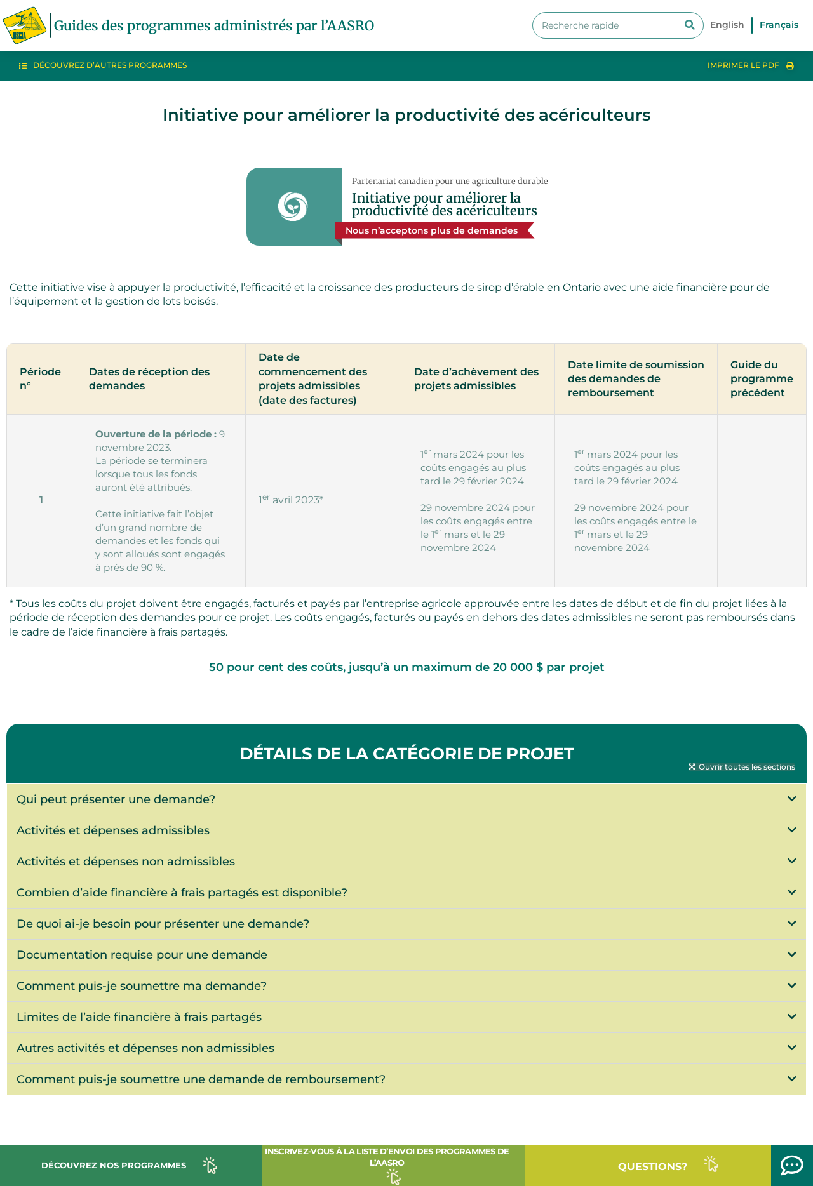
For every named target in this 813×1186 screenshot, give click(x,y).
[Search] (689, 25)
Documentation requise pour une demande (142, 955)
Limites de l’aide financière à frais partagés (139, 1017)
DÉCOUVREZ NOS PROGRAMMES (113, 1165)
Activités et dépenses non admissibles (126, 862)
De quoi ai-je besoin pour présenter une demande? (163, 924)
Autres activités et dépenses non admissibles (145, 1048)
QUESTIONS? (652, 1167)
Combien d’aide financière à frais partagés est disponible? (182, 893)
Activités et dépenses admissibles (113, 830)
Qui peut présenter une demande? (116, 799)
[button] (742, 767)
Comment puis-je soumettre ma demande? (142, 986)
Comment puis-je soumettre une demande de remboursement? (201, 1079)
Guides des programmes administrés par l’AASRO (214, 25)
